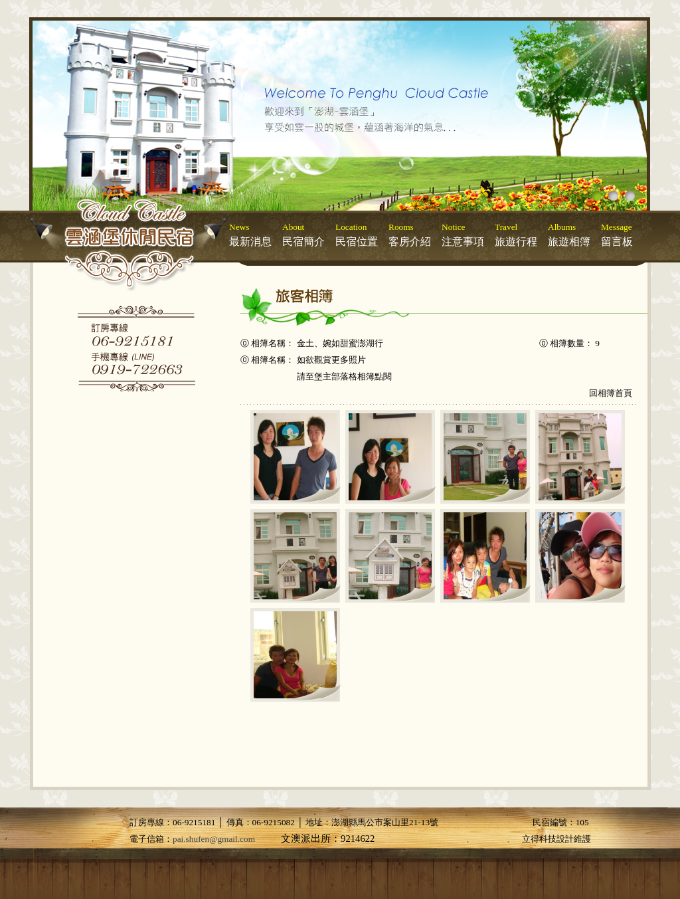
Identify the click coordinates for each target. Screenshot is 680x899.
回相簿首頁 (610, 393)
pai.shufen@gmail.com (214, 839)
